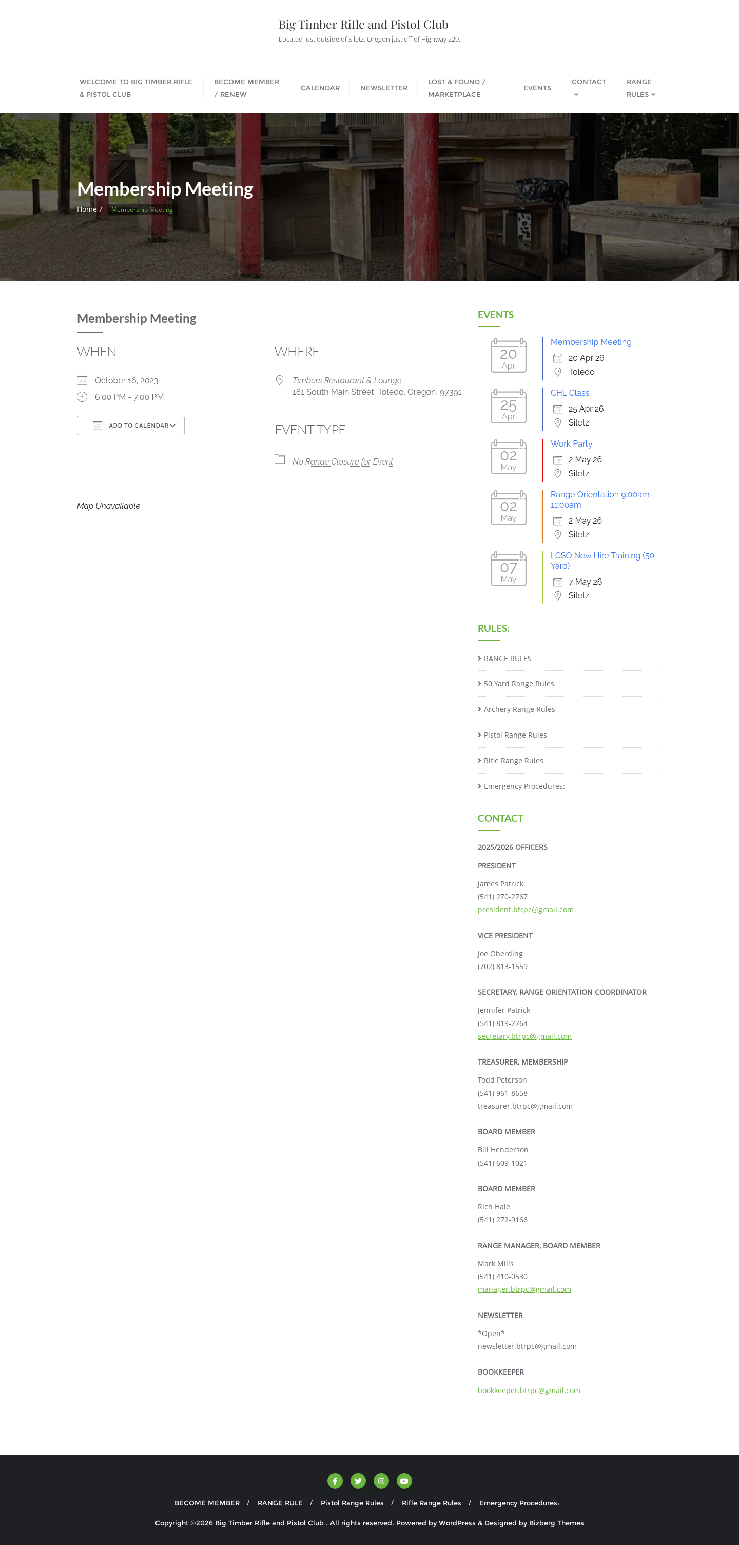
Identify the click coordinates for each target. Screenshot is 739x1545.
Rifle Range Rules (513, 760)
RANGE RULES (508, 658)
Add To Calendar (131, 425)
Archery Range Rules (519, 709)
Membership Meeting (591, 342)
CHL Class (570, 393)
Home (87, 209)
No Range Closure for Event (343, 462)
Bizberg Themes (556, 1523)
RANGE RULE (280, 1503)
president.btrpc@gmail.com (526, 909)
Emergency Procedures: (524, 786)
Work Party (572, 444)
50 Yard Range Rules (519, 683)
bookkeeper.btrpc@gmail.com (529, 1390)
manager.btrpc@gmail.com (524, 1289)
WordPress (457, 1523)
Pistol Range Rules (515, 735)
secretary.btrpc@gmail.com (525, 1036)
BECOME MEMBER (207, 1503)
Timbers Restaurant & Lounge (347, 380)
